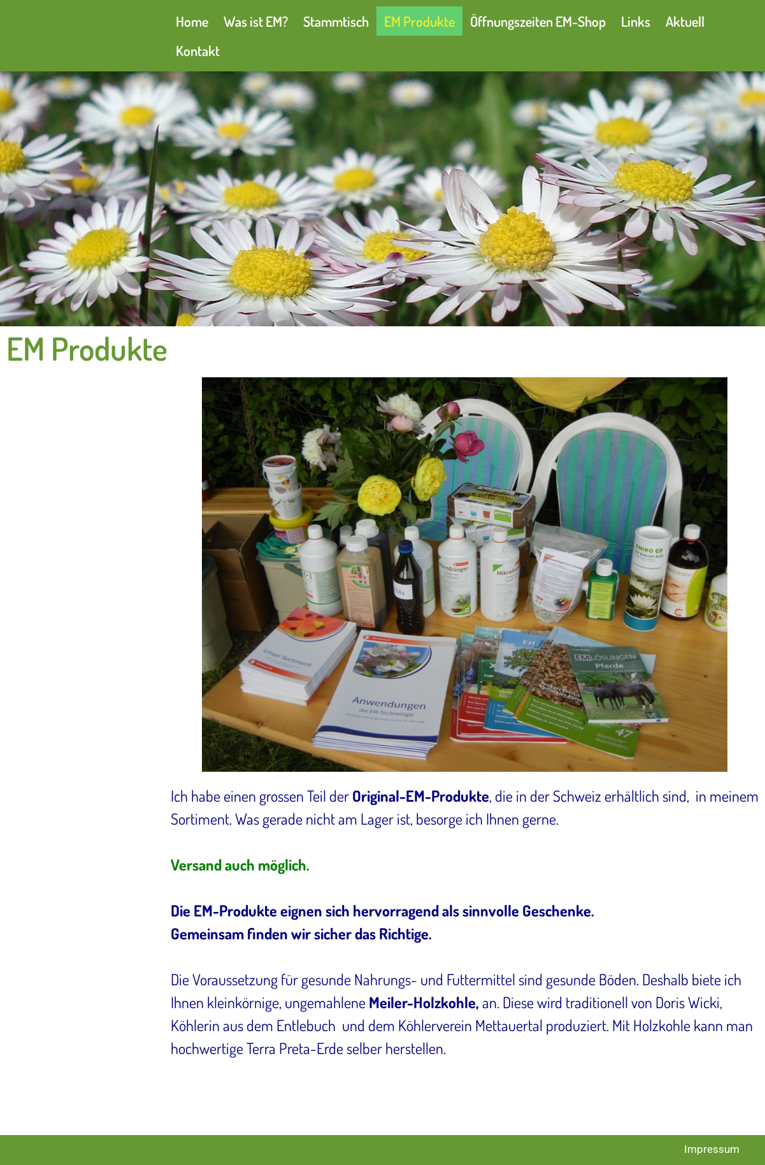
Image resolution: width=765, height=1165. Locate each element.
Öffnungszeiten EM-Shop (538, 21)
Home (192, 21)
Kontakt (198, 50)
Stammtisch (336, 21)
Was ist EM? (256, 21)
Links (635, 21)
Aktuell (685, 21)
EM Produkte (419, 21)
